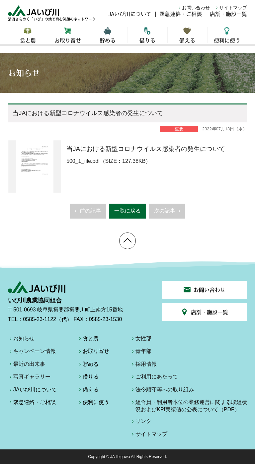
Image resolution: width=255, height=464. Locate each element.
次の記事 (168, 213)
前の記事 (87, 213)
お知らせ (21, 340)
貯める (108, 40)
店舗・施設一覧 (228, 18)
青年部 (140, 352)
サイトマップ (230, 7)
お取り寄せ (68, 40)
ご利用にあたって (154, 378)
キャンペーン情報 (32, 352)
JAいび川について (129, 18)
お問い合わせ (193, 7)
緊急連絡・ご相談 (180, 18)
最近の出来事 (26, 365)
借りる (147, 40)
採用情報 (143, 365)
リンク (140, 422)
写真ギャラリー (29, 378)
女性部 (140, 340)
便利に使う (227, 40)
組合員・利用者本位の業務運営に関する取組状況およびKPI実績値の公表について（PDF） (188, 405)
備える (187, 40)
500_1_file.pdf (127, 166)
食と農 (28, 40)
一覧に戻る (127, 211)
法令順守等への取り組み (162, 391)
